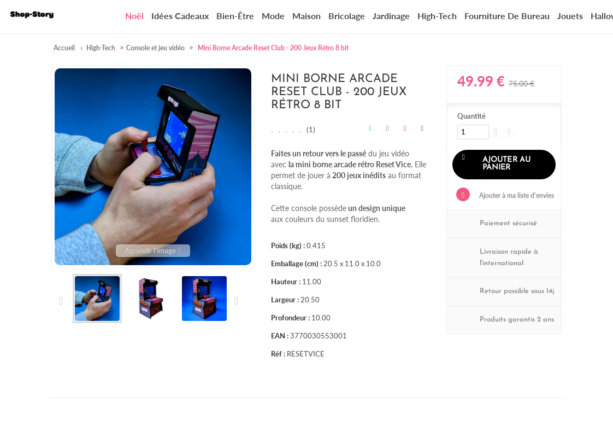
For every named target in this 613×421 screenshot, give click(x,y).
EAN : (279, 335)
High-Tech (437, 15)
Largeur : (285, 299)
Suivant (235, 301)
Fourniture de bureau (507, 15)
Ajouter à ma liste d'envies (516, 195)
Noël (134, 16)
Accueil (64, 48)
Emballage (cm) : (296, 263)
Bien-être (235, 15)
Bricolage (346, 15)
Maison (306, 15)
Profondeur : (290, 317)
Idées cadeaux (180, 15)
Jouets (570, 15)
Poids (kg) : (288, 245)
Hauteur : (285, 281)
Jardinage (391, 15)
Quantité (471, 116)
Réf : (278, 353)
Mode (273, 15)
